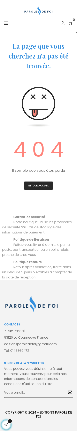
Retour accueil (38, 185)
